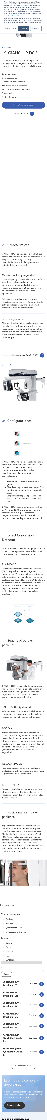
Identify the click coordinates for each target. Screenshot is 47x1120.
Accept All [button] (23, 28)
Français (9, 952)
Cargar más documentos (23, 1066)
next (9, 365)
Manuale (9, 924)
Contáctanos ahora (14, 1105)
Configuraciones (9, 78)
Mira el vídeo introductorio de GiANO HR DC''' (20, 355)
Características (9, 74)
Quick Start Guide (13, 928)
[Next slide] (34, 874)
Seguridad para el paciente (14, 86)
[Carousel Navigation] (23, 366)
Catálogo (9, 919)
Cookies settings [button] (10, 28)
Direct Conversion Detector (14, 82)
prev (4, 365)
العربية (8, 956)
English (8, 947)
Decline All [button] (35, 28)
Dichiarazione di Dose (15, 932)
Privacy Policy (14, 15)
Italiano (8, 943)
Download (7, 93)
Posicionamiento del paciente (16, 90)
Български (10, 960)
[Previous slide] (12, 874)
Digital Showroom (10, 97)
